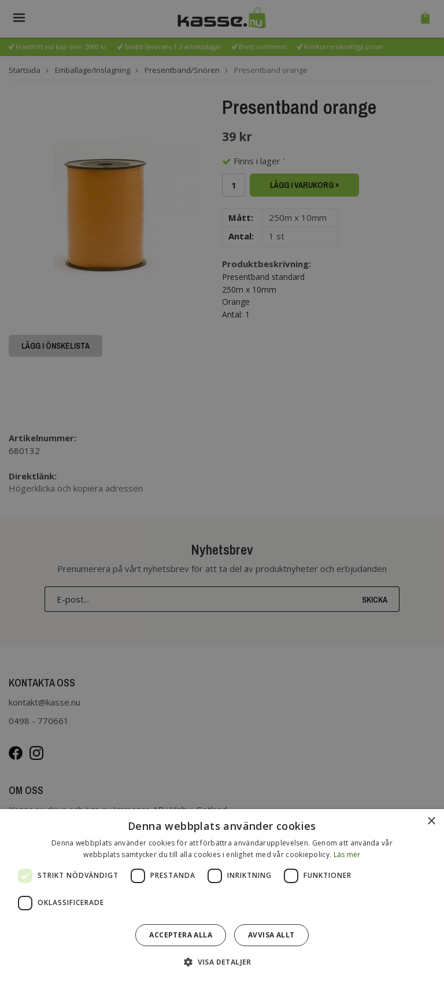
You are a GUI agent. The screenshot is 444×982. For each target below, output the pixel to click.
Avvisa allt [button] (271, 935)
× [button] (431, 821)
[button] (222, 961)
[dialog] (222, 895)
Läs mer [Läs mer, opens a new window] (347, 854)
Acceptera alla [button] (180, 935)
